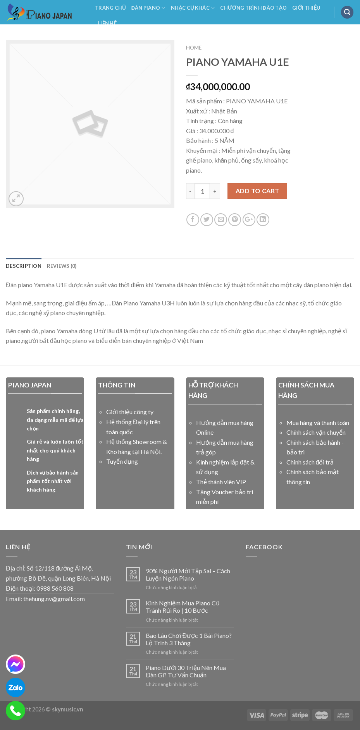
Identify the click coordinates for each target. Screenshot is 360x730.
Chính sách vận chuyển (316, 432)
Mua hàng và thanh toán (317, 422)
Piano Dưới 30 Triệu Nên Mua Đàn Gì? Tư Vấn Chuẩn (186, 671)
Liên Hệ (107, 23)
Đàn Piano (148, 8)
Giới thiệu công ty (129, 411)
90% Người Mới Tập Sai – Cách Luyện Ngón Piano (188, 574)
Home (194, 48)
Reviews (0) (62, 266)
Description (23, 266)
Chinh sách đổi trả (310, 462)
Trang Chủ (110, 8)
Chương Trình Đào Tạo (253, 8)
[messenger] (15, 664)
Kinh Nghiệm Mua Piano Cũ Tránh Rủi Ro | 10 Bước (182, 606)
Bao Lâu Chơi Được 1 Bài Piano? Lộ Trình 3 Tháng (189, 639)
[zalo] (15, 687)
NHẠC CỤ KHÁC (193, 8)
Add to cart (257, 190)
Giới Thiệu (306, 8)
